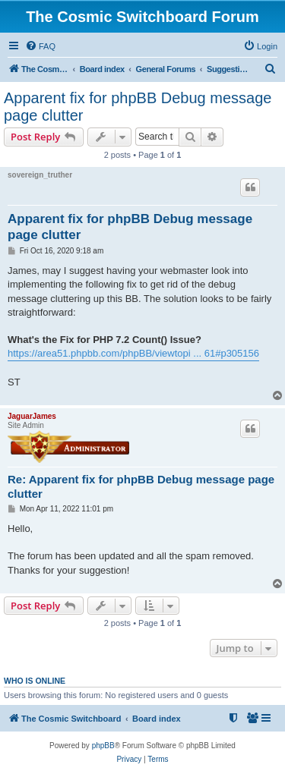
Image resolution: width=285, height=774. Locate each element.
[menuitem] (40, 46)
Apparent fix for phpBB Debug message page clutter (137, 107)
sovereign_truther (40, 175)
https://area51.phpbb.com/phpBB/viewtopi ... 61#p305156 (133, 353)
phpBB (103, 745)
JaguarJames (32, 416)
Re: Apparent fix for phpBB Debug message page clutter (141, 486)
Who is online (34, 680)
